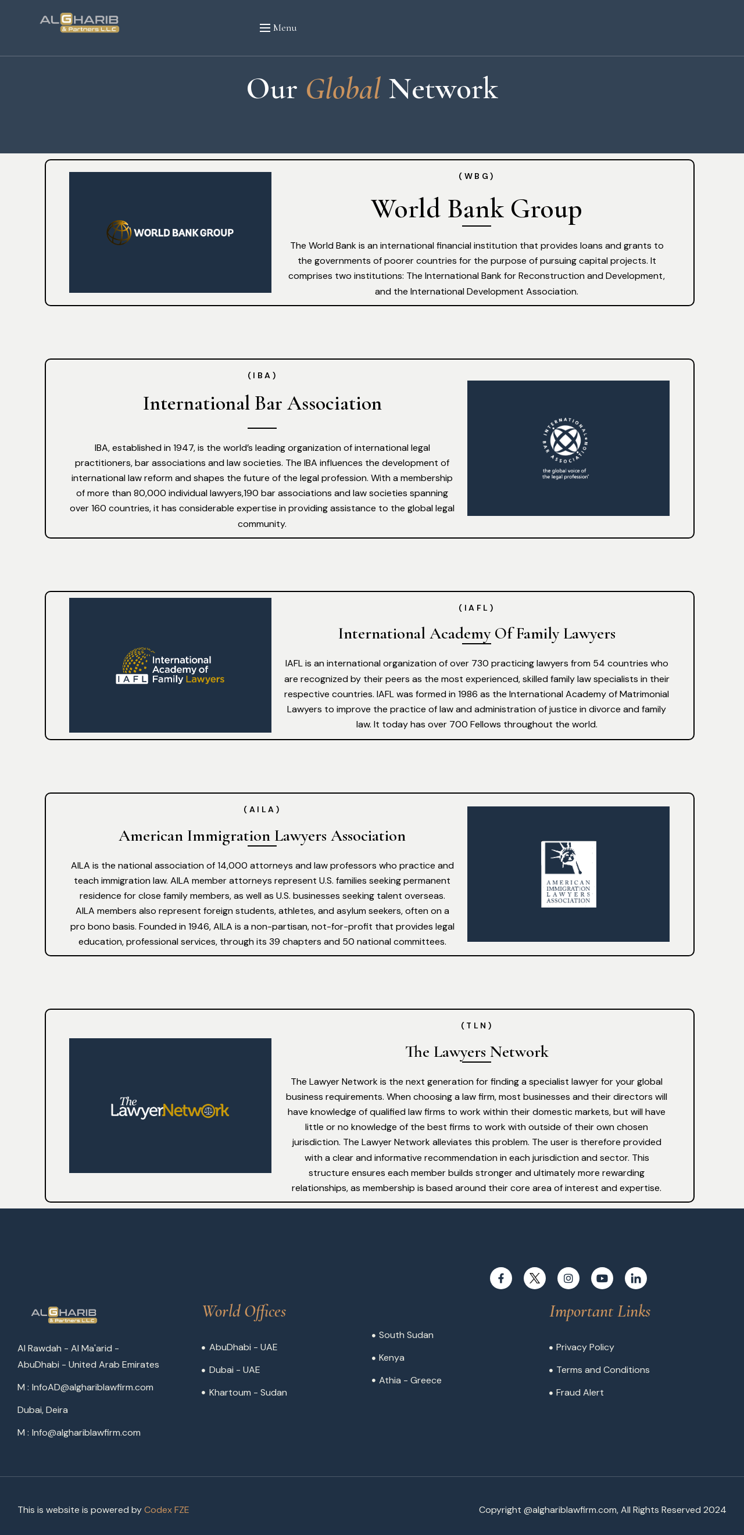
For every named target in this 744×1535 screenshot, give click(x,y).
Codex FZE (166, 1510)
